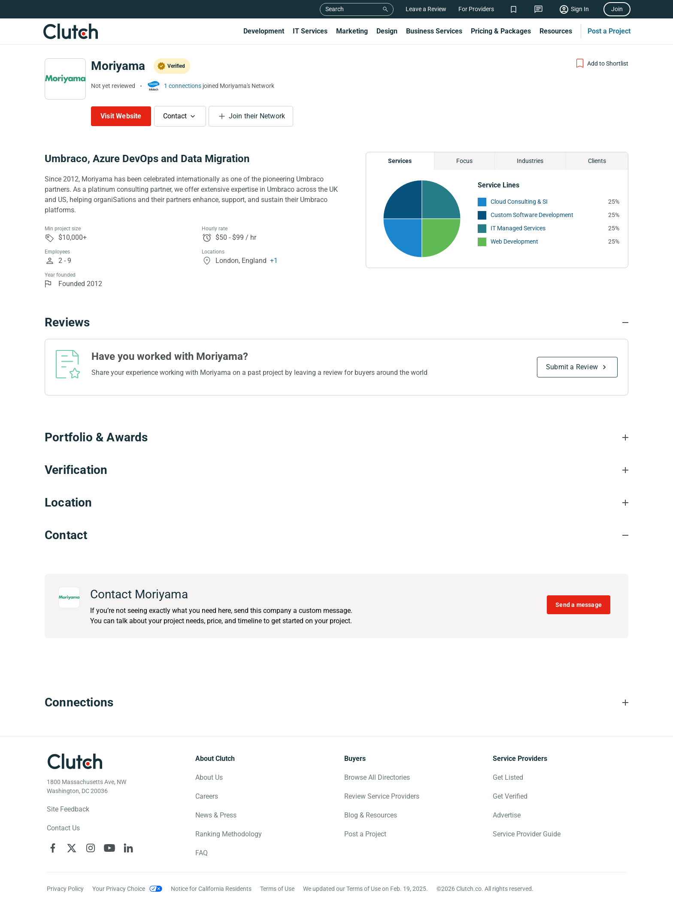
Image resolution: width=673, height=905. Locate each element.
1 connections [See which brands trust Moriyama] (182, 85)
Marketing (352, 31)
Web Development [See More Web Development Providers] (514, 241)
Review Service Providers (381, 796)
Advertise (507, 815)
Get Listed (508, 777)
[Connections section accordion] (336, 702)
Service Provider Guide (527, 834)
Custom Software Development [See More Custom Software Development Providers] (532, 214)
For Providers (476, 9)
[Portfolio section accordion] (336, 437)
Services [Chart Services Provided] (400, 160)
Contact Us (63, 828)
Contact (175, 116)
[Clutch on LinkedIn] (128, 848)
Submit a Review (572, 367)
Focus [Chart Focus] (464, 160)
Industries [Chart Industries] (530, 160)
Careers (206, 796)
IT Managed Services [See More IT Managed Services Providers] (518, 228)
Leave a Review (426, 9)
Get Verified (510, 796)
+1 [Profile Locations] (274, 260)
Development (263, 31)
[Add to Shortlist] (601, 63)
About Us (209, 777)
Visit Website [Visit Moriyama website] (121, 116)
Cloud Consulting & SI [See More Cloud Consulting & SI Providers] (519, 201)
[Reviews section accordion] (336, 322)
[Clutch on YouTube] (109, 848)
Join (617, 9)
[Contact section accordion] (336, 535)
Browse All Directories (377, 777)
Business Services (434, 31)
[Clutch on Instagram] (91, 848)
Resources (556, 31)
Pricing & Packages (501, 31)
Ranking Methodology (228, 834)
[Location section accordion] (336, 502)
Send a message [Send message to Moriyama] (578, 604)
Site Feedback (68, 809)
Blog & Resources (370, 815)
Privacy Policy (65, 888)
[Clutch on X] (72, 848)
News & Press (215, 815)
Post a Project (609, 31)
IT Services (310, 31)
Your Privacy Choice (118, 888)
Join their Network (257, 116)
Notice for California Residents (211, 888)
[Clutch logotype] (75, 761)
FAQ (201, 853)
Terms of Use (277, 888)
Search (334, 9)
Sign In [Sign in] (580, 9)
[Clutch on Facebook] (53, 848)
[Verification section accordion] (336, 470)
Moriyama (118, 66)
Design (386, 31)
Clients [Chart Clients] (597, 160)
